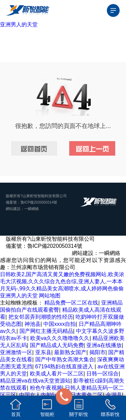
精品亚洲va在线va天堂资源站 (35, 381)
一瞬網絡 (31, 209)
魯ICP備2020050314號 (38, 202)
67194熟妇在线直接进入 (65, 366)
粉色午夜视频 (46, 388)
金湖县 (114, 395)
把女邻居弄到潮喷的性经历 (40, 317)
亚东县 (43, 352)
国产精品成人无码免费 (57, 345)
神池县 (33, 324)
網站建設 (13, 209)
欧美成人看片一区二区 (57, 373)
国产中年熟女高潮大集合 (64, 359)
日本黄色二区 (87, 395)
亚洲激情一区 (16, 352)
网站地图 (49, 295)
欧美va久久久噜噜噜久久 (60, 338)
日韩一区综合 (102, 373)
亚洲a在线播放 (104, 345)
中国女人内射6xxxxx (43, 395)
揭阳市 (97, 352)
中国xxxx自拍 (59, 324)
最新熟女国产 (70, 352)
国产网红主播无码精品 (46, 331)
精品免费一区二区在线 (71, 303)
